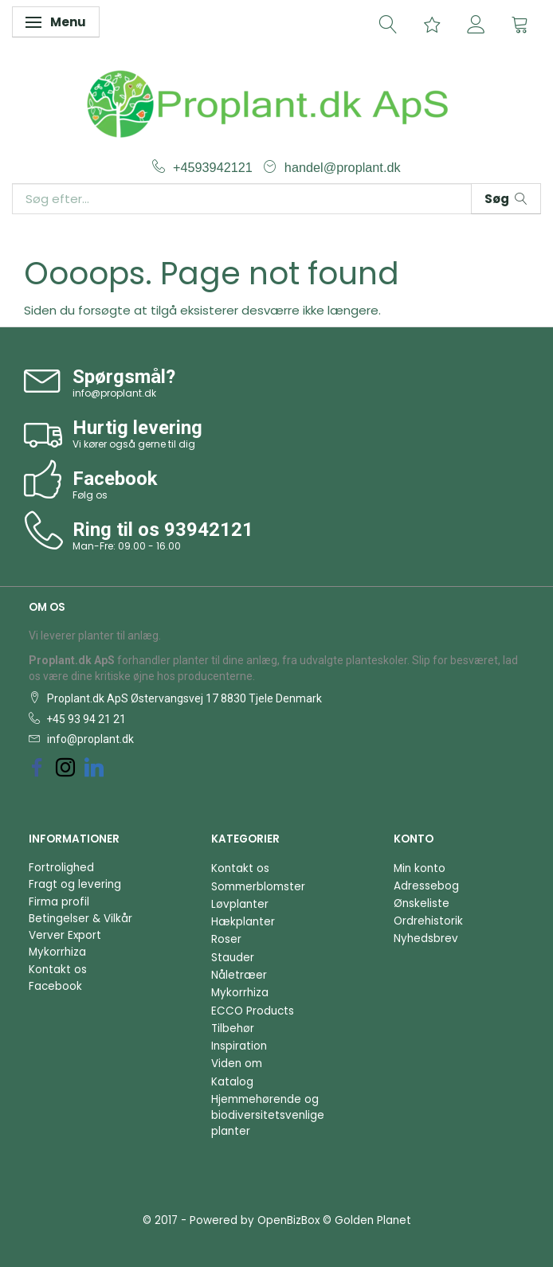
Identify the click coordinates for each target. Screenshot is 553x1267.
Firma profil (59, 901)
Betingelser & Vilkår (80, 918)
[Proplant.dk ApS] (276, 102)
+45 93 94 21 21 (85, 719)
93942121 (208, 529)
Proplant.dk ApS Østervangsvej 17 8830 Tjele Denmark (183, 698)
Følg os (90, 495)
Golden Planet (373, 1220)
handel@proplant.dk (342, 167)
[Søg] (506, 198)
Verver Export (65, 935)
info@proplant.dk (114, 393)
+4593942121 (214, 167)
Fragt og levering (75, 884)
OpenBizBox (288, 1220)
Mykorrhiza (57, 952)
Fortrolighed (61, 867)
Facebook (55, 986)
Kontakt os (58, 969)
